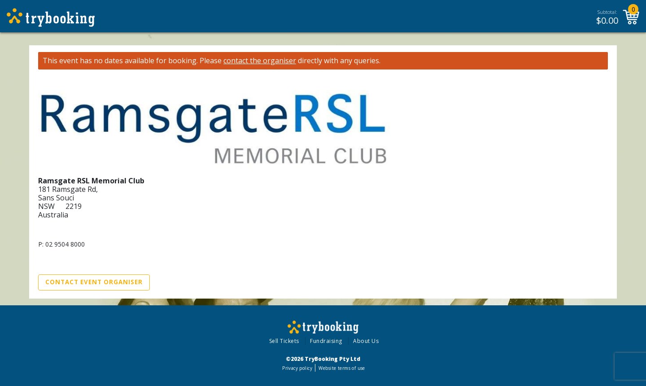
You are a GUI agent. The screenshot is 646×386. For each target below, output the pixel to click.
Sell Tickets (284, 341)
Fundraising (326, 341)
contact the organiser (259, 60)
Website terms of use (342, 368)
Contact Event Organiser (94, 282)
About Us (366, 341)
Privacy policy (297, 368)
